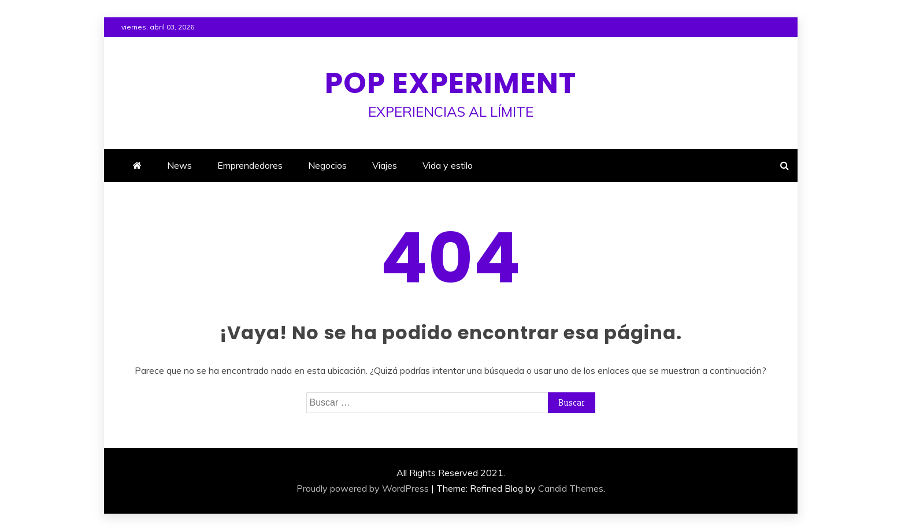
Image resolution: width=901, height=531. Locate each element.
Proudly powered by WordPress (362, 488)
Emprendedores (250, 165)
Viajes (384, 165)
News (179, 165)
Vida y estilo (447, 165)
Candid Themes (570, 488)
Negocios (327, 165)
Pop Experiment (450, 83)
